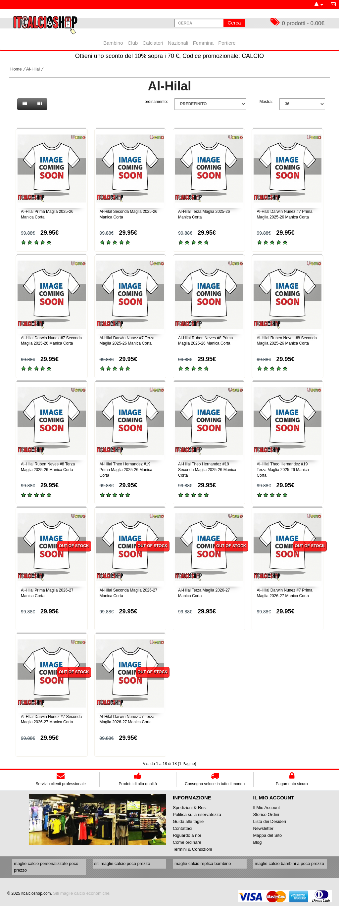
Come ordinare (187, 842)
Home (16, 69)
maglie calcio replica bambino (202, 863)
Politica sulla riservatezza (197, 814)
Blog (257, 842)
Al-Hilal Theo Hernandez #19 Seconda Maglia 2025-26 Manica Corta (207, 470)
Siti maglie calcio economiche (81, 893)
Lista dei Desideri (269, 821)
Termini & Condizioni (192, 849)
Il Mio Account (266, 807)
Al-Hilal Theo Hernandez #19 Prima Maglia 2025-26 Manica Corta (126, 470)
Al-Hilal (33, 69)
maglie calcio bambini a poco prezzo (289, 863)
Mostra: (266, 101)
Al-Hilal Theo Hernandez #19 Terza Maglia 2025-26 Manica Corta (283, 470)
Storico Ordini (266, 814)
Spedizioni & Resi (190, 807)
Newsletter (263, 828)
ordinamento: (156, 101)
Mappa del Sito (267, 835)
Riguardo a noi (187, 835)
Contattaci (182, 828)
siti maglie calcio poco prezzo (122, 863)
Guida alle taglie (188, 821)
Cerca (234, 22)
